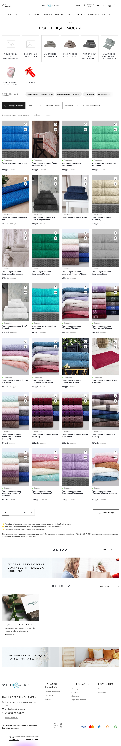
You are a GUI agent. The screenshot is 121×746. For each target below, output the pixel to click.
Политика (102, 692)
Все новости (106, 586)
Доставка (75, 696)
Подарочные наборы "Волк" (68, 94)
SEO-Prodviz (14, 739)
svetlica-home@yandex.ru (15, 709)
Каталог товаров (51, 685)
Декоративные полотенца (10, 83)
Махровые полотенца (50, 55)
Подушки (49, 695)
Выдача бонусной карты (19, 625)
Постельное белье (52, 692)
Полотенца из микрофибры (10, 56)
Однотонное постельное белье (40, 94)
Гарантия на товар (78, 700)
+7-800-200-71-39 (14, 713)
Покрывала (89, 94)
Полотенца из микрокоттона (89, 56)
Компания (106, 684)
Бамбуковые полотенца (70, 55)
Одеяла (48, 699)
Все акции (108, 550)
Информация (81, 684)
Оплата (74, 692)
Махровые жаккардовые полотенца (109, 56)
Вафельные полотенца (30, 55)
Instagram (61, 725)
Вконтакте (55, 725)
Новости (101, 689)
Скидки (30, 82)
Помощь (74, 689)
